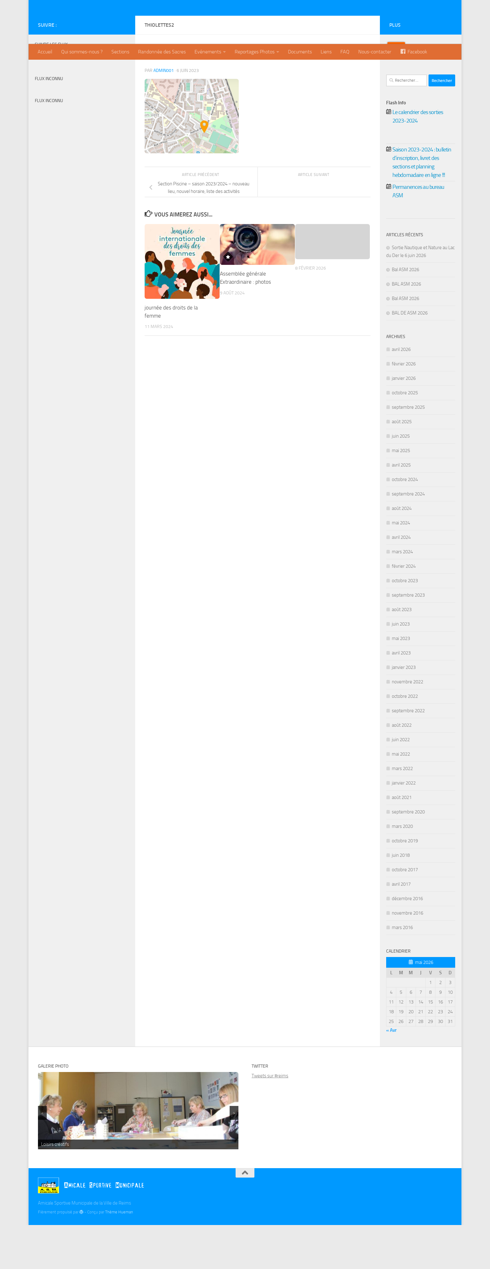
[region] (138, 1154)
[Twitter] (112, 69)
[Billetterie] (102, 69)
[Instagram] (122, 69)
